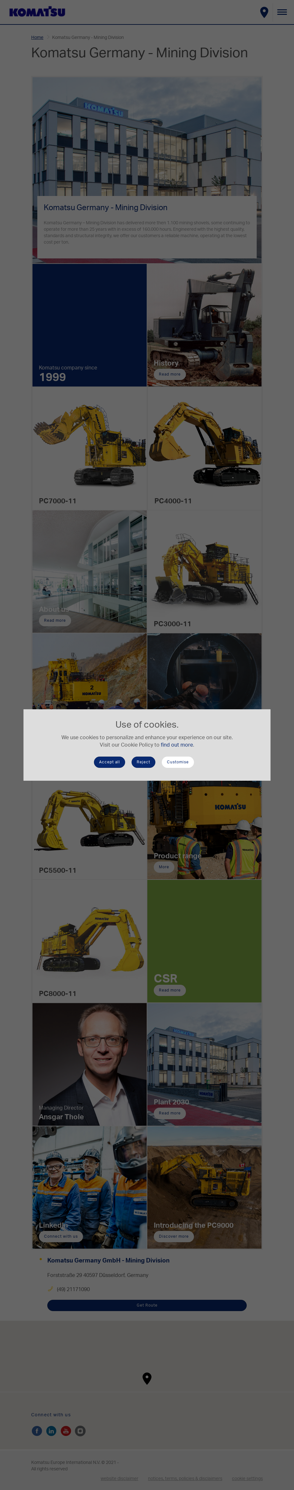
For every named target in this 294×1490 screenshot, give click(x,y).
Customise (178, 762)
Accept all (109, 762)
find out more (177, 745)
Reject (143, 762)
